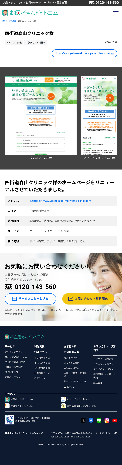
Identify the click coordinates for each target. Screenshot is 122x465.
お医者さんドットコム (19, 399)
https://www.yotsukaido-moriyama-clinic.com (81, 53)
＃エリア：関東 (14, 42)
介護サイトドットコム (19, 405)
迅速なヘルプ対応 (14, 367)
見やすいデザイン (14, 352)
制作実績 (12, 21)
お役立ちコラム (71, 368)
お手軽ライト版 (42, 357)
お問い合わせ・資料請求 (89, 301)
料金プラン (40, 352)
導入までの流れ (71, 357)
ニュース (69, 386)
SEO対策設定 (11, 372)
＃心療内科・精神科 (35, 42)
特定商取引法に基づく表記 (104, 376)
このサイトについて (103, 359)
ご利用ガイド (71, 352)
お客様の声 (70, 346)
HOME (4, 21)
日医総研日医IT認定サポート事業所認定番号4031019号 (28, 419)
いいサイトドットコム (75, 399)
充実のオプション (14, 377)
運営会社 (97, 382)
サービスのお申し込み (31, 301)
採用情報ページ (42, 373)
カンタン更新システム (16, 357)
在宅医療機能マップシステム (78, 405)
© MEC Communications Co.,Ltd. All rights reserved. (61, 444)
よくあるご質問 (71, 362)
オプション (39, 378)
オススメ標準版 (42, 362)
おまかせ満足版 (42, 368)
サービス (10, 346)
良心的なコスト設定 (15, 362)
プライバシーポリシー (104, 369)
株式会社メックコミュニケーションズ (24, 433)
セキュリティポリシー (104, 364)
